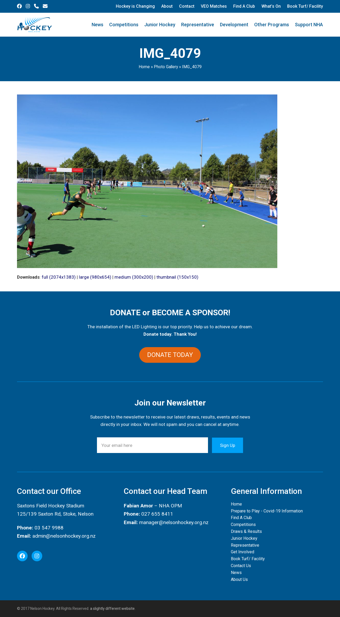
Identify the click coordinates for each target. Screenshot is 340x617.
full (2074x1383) (59, 277)
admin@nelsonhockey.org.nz (64, 536)
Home (144, 66)
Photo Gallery (166, 66)
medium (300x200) (133, 277)
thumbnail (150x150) (177, 277)
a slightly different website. (112, 608)
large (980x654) (95, 277)
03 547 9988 (49, 528)
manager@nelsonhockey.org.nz (174, 522)
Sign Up (227, 445)
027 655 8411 (157, 514)
